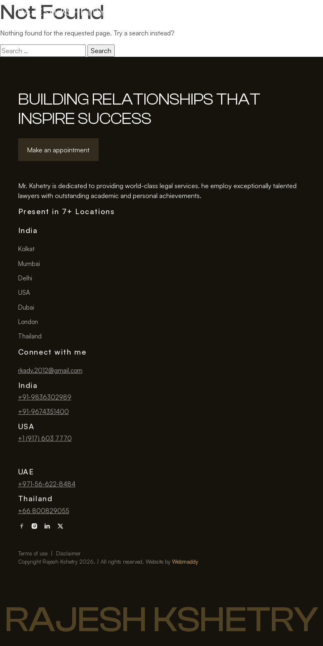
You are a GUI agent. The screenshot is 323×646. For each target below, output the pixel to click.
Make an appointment (58, 150)
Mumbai (29, 264)
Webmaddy (185, 588)
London (28, 322)
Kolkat (26, 249)
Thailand (30, 336)
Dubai (26, 307)
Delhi (25, 278)
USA (24, 292)
